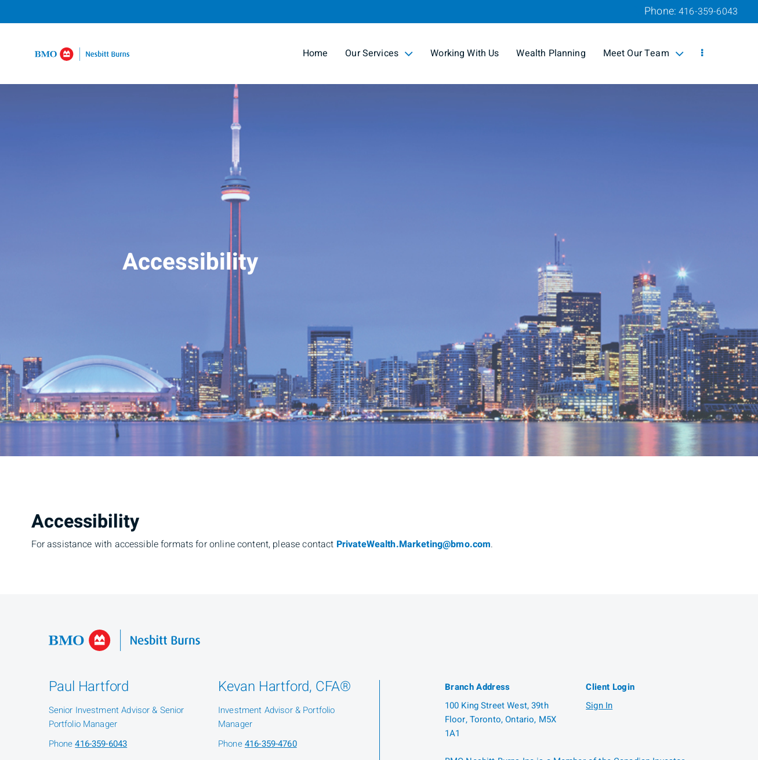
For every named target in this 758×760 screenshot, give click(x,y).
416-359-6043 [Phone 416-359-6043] (708, 12)
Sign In (599, 705)
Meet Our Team (643, 53)
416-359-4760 (271, 743)
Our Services (379, 53)
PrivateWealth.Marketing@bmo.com (413, 544)
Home (315, 53)
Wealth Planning (550, 53)
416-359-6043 (101, 743)
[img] (379, 228)
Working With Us (464, 53)
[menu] (702, 53)
